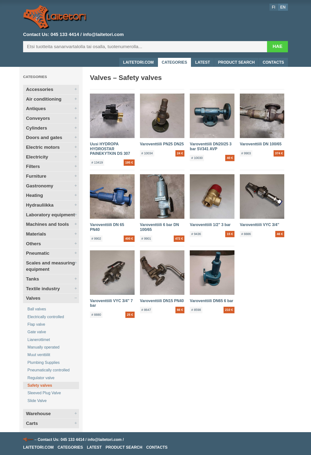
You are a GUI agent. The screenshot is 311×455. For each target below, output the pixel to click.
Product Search (236, 62)
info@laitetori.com (103, 34)
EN (282, 7)
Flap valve (36, 324)
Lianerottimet (38, 340)
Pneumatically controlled (48, 370)
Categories (174, 62)
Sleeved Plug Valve (44, 393)
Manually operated (43, 347)
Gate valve (36, 332)
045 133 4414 (65, 34)
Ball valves (36, 309)
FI (273, 7)
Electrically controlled (45, 317)
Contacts (273, 62)
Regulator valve (40, 378)
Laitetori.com (138, 62)
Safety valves (39, 385)
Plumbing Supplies (43, 362)
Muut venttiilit (38, 355)
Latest (202, 62)
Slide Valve (37, 401)
